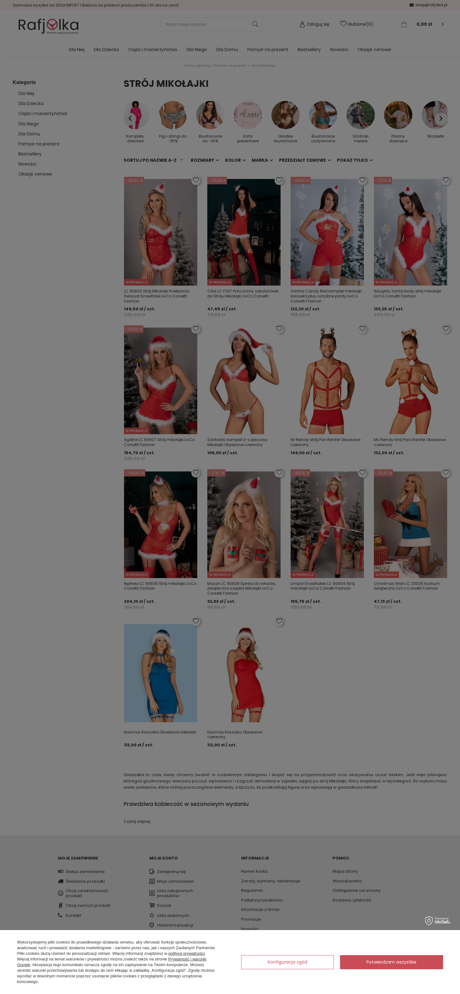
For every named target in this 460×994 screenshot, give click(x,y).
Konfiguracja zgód (287, 962)
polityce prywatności (186, 953)
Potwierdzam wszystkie (391, 962)
